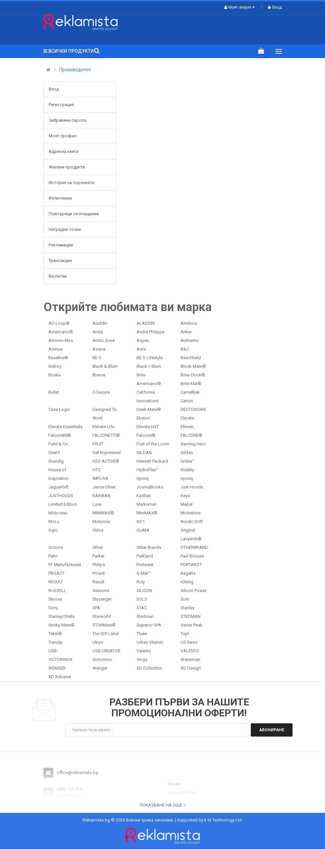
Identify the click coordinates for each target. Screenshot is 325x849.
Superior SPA (148, 624)
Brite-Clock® (193, 374)
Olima (97, 530)
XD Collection (149, 668)
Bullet (53, 392)
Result (98, 581)
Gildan (187, 452)
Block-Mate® (193, 366)
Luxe (96, 504)
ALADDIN (145, 323)
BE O (96, 357)
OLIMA (142, 530)
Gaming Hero (193, 443)
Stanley (187, 607)
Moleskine (190, 512)
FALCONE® (191, 435)
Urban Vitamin (149, 642)
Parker (98, 556)
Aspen (142, 340)
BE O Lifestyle (149, 357)
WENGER (57, 668)
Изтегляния (60, 198)
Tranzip (55, 642)
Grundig (56, 461)
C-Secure (101, 392)
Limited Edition (62, 504)
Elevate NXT (147, 426)
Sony (53, 607)
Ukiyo (97, 642)
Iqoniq (142, 478)
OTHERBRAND (194, 547)
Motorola (101, 521)
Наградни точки (65, 229)
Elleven (187, 426)
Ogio (53, 530)
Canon (187, 400)
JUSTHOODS (60, 495)
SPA (96, 607)
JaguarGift (58, 487)
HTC (96, 469)
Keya (185, 495)
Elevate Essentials (65, 426)
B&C (185, 349)
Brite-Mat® (191, 383)
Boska (54, 374)
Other (97, 547)
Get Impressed (106, 452)
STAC (141, 607)
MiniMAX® (146, 512)
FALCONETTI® (106, 435)
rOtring (187, 581)
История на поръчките (71, 182)
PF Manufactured (64, 564)
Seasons (100, 590)
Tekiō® (55, 633)
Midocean (58, 512)
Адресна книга (63, 151)
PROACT (56, 573)
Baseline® (58, 357)
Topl (185, 633)
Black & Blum (105, 366)
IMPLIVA (100, 478)
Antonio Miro (60, 340)
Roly (140, 581)
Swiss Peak (191, 624)
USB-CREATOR (106, 650)
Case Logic (59, 409)
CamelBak (190, 392)
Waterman (190, 659)
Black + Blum (148, 366)
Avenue (55, 349)
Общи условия (182, 792)
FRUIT (98, 443)
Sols (185, 599)
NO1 (140, 521)
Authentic (190, 340)
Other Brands (148, 547)
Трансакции (60, 260)
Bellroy (54, 366)
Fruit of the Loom (152, 443)
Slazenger (102, 599)
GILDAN (144, 452)
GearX (54, 452)
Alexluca (189, 323)
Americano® (60, 331)
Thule (141, 633)
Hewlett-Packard (152, 461)
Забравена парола (67, 120)
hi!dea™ (188, 461)
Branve (98, 374)
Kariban (143, 495)
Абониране (271, 730)
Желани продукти (67, 166)
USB (52, 650)
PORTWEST (191, 564)
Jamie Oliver (104, 487)
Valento (143, 650)
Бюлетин (58, 276)
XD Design (191, 668)
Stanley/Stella (61, 616)
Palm (53, 556)
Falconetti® (59, 435)
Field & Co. (58, 443)
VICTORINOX (60, 659)
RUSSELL (57, 590)
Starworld (101, 616)
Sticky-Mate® (61, 624)
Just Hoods (192, 487)
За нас (174, 783)
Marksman (146, 504)
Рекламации (61, 244)
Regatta (188, 573)
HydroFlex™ (147, 469)
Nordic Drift (192, 521)
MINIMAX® (103, 512)
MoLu (53, 521)
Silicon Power (193, 590)
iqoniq (187, 478)
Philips (98, 564)
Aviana (98, 349)
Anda (97, 331)
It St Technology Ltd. (223, 819)
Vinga (141, 659)
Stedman (145, 616)
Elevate (187, 418)
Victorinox (102, 659)
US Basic (189, 642)
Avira (141, 349)
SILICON (144, 590)
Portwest (144, 564)
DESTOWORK (193, 409)
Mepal (186, 504)
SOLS (141, 599)
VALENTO (190, 650)
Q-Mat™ (143, 573)
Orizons (55, 547)
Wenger (99, 668)
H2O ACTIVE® (105, 461)
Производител (75, 70)
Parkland (144, 556)
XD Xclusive (59, 676)
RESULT (55, 581)
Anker (186, 331)
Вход (275, 7)
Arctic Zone (103, 340)
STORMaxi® (104, 624)
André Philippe (150, 331)
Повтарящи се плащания (74, 213)
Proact (98, 573)
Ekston (143, 418)
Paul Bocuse (192, 556)
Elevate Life (103, 426)
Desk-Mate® (148, 409)
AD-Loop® (59, 323)
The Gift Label (105, 633)
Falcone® (145, 435)
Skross (55, 599)
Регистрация (61, 104)
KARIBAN (101, 495)
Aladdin (99, 323)
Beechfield (191, 357)
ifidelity (187, 469)
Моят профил (63, 135)
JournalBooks (149, 487)
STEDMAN (190, 616)
